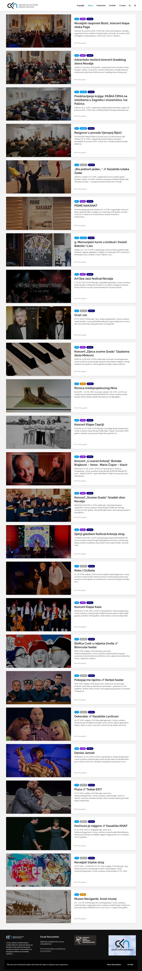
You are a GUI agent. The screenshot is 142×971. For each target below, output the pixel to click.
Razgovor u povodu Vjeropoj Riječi (98, 132)
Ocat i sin (80, 315)
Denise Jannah (84, 753)
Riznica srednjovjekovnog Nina (95, 388)
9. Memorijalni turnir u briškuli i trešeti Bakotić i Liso (100, 244)
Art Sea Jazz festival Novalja (93, 278)
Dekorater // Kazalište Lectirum (96, 716)
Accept (130, 964)
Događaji (80, 5)
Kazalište (83, 165)
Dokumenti (101, 5)
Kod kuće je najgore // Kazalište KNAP (100, 826)
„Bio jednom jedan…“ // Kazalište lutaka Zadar (101, 171)
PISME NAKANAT (85, 205)
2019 (77, 19)
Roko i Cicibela (84, 570)
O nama (122, 5)
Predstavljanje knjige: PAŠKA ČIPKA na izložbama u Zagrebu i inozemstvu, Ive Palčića (100, 100)
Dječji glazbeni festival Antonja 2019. (99, 534)
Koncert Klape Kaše (88, 607)
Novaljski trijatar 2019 (89, 862)
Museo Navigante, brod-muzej (95, 898)
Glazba (83, 19)
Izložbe (83, 384)
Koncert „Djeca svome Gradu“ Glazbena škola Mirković (101, 353)
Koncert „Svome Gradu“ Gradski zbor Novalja (99, 499)
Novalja (90, 19)
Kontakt (112, 5)
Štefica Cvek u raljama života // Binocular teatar (96, 645)
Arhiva (90, 5)
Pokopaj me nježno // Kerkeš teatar (99, 680)
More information (114, 964)
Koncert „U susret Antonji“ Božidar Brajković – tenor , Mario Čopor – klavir (100, 462)
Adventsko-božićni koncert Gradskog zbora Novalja (100, 61)
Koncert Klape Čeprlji (89, 424)
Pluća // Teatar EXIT (88, 789)
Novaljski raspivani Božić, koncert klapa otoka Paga (101, 25)
